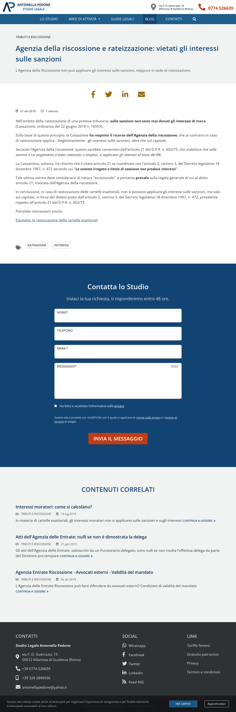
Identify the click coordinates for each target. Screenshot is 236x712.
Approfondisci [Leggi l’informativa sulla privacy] (217, 704)
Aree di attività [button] (82, 18)
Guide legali (122, 18)
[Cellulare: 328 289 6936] (48, 678)
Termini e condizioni (203, 671)
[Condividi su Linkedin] (125, 95)
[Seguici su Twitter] (131, 663)
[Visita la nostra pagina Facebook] (133, 654)
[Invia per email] (141, 95)
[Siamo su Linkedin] (132, 672)
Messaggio (66, 366)
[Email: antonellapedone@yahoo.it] (48, 687)
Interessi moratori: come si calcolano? (54, 507)
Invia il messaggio (118, 438)
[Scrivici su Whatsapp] (134, 645)
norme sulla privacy (148, 417)
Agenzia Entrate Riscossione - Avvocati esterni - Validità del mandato (84, 572)
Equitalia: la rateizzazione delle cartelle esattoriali (57, 220)
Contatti (174, 18)
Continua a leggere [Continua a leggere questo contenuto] (197, 521)
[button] (194, 19)
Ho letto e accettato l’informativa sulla (92, 406)
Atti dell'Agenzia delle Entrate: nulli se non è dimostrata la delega (81, 537)
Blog (150, 18)
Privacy (193, 663)
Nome (61, 312)
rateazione (36, 245)
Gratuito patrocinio (202, 654)
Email (61, 348)
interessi (61, 245)
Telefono (65, 330)
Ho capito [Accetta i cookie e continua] (183, 704)
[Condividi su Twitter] (108, 95)
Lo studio (49, 18)
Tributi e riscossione (33, 37)
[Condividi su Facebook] (93, 95)
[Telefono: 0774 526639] (215, 7)
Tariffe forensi (198, 645)
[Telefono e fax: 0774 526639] (48, 669)
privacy (119, 406)
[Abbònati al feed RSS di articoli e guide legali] (133, 682)
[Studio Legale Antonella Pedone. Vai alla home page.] (27, 7)
